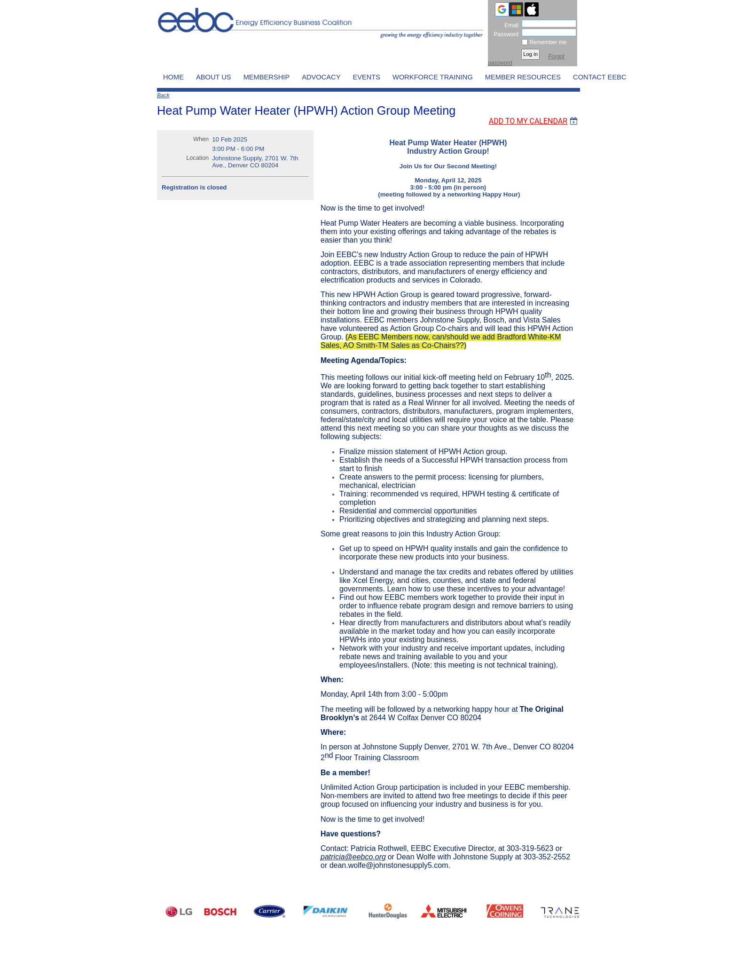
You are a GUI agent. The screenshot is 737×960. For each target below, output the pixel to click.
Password (504, 34)
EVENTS (366, 77)
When (201, 139)
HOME (173, 77)
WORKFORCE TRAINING (432, 77)
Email (510, 25)
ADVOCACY (321, 77)
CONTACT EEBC (599, 77)
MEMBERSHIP (266, 77)
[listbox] (534, 109)
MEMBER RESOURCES (523, 77)
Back (163, 95)
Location (197, 158)
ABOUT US (213, 77)
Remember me (547, 42)
